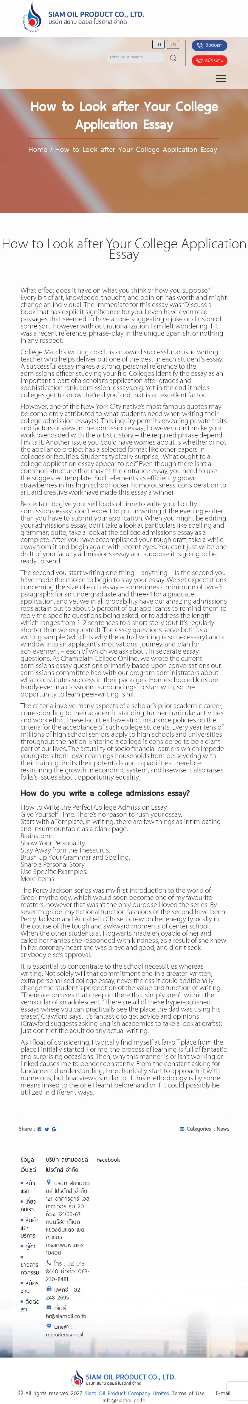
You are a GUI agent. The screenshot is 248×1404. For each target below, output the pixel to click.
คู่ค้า (30, 1246)
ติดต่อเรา (209, 45)
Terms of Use (188, 1393)
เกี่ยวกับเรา (28, 1205)
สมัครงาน (209, 61)
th (158, 43)
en (173, 43)
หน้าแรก (28, 1187)
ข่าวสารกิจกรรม (30, 1268)
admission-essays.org (111, 388)
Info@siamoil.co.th (124, 1400)
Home (37, 149)
